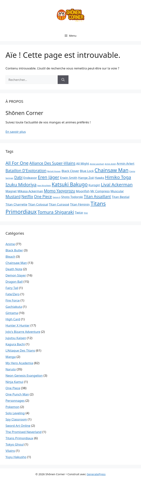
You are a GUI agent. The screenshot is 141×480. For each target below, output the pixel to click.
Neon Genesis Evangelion (24, 375)
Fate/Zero (13, 294)
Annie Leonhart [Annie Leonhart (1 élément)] (97, 164)
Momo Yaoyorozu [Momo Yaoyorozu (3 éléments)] (59, 190)
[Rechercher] (63, 79)
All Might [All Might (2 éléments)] (82, 163)
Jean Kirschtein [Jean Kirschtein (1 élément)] (44, 185)
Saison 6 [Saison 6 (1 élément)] (56, 197)
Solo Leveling (15, 413)
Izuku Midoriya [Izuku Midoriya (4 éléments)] (21, 184)
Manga (11, 357)
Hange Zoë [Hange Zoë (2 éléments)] (86, 178)
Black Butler (14, 250)
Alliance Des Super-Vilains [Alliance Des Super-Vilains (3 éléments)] (52, 163)
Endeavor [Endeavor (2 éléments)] (30, 178)
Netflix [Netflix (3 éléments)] (27, 196)
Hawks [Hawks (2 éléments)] (99, 178)
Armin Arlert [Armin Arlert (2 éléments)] (125, 163)
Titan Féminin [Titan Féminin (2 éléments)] (80, 204)
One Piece (13, 388)
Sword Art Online (18, 425)
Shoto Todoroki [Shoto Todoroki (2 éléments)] (72, 197)
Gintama (12, 313)
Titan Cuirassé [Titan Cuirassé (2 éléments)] (59, 204)
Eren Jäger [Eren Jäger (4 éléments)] (48, 177)
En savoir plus (16, 131)
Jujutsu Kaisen (16, 338)
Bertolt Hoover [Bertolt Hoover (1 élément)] (54, 171)
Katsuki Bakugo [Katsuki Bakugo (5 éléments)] (70, 184)
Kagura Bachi (15, 344)
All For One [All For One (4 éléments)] (17, 163)
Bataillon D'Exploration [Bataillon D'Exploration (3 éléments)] (26, 170)
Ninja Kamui (14, 382)
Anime (10, 244)
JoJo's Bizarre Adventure (23, 332)
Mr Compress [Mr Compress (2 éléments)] (100, 191)
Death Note (14, 269)
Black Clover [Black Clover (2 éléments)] (70, 171)
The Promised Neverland (23, 432)
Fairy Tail (12, 288)
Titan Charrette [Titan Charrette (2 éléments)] (16, 204)
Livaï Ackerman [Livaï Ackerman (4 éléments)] (117, 184)
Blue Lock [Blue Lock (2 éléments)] (87, 171)
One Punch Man (17, 394)
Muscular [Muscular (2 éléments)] (117, 191)
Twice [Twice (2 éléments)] (79, 212)
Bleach (10, 256)
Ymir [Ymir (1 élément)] (86, 213)
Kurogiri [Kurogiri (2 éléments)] (94, 185)
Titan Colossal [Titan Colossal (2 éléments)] (38, 204)
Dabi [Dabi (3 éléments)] (18, 177)
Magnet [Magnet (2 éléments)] (11, 191)
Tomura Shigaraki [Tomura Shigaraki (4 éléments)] (55, 212)
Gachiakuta (14, 306)
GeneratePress (96, 474)
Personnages (15, 400)
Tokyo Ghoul (15, 444)
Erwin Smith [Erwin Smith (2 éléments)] (68, 178)
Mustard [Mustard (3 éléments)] (13, 196)
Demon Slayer (16, 275)
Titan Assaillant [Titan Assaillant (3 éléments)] (97, 196)
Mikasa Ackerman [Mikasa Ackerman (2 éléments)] (30, 191)
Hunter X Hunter (18, 325)
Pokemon (12, 407)
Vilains (10, 451)
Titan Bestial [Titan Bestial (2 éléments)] (120, 197)
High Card (13, 319)
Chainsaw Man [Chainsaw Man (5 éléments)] (112, 170)
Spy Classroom (16, 419)
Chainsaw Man (16, 263)
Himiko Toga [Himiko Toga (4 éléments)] (118, 177)
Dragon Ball (14, 281)
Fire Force (13, 300)
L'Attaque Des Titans (20, 350)
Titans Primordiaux (19, 438)
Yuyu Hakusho (16, 457)
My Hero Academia (19, 363)
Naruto (11, 369)
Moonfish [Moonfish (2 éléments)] (82, 191)
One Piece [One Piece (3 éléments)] (43, 196)
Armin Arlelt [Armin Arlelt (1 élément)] (110, 164)
